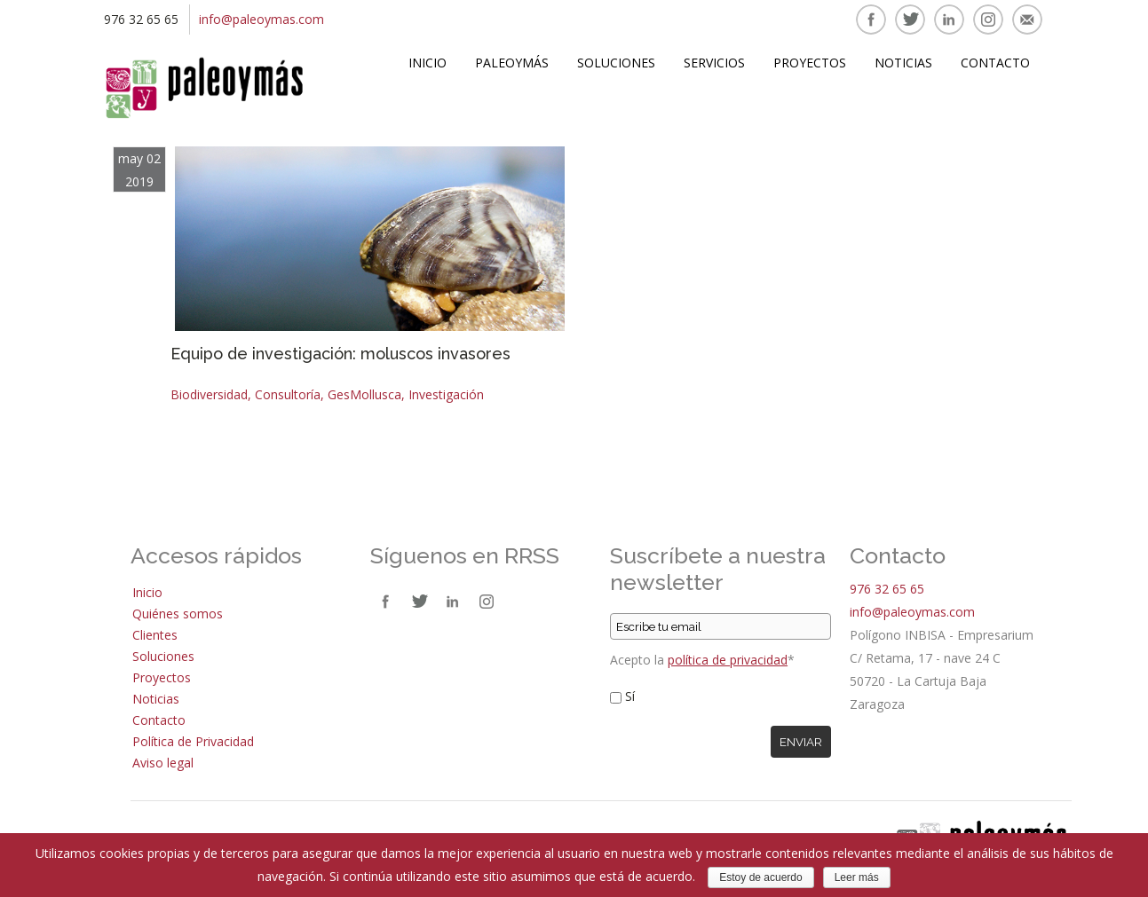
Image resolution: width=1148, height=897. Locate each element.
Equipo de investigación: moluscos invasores (340, 353)
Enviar (801, 742)
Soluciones (616, 62)
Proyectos (809, 62)
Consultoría (288, 394)
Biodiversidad (209, 394)
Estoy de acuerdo (760, 877)
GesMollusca (364, 394)
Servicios (714, 62)
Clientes (155, 634)
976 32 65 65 (887, 588)
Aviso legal (163, 762)
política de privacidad (728, 659)
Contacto (995, 62)
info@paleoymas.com (261, 19)
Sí (630, 696)
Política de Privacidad (193, 741)
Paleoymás (512, 62)
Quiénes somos (177, 613)
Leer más (857, 877)
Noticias (903, 62)
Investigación (446, 394)
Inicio (427, 62)
